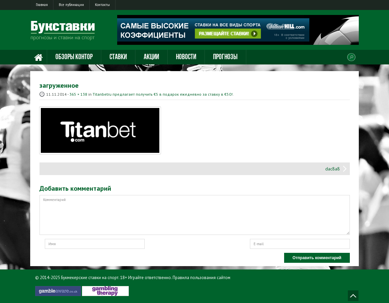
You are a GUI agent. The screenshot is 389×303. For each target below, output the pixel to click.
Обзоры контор (74, 57)
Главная (42, 4)
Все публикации (71, 4)
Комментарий (194, 215)
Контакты (102, 4)
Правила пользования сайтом (201, 277)
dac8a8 (332, 169)
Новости (186, 57)
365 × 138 (78, 94)
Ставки (118, 57)
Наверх (353, 295)
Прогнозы (225, 57)
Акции (151, 57)
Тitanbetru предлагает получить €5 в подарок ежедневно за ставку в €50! (163, 94)
